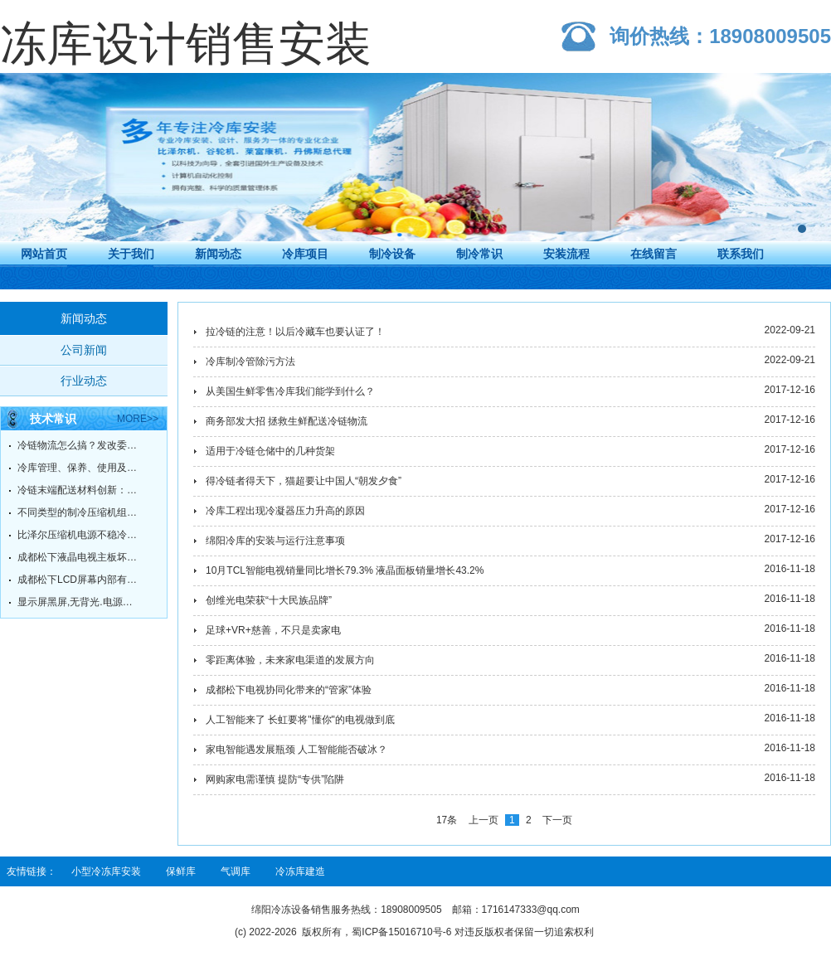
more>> (137, 419)
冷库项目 (305, 253)
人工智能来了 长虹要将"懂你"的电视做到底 (300, 719)
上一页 (483, 820)
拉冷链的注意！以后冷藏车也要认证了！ (295, 331)
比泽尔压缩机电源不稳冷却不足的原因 (79, 535)
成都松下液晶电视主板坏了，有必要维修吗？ (79, 557)
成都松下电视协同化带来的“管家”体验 (289, 690)
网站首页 (44, 253)
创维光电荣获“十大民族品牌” (269, 600)
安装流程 (566, 253)
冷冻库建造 (300, 871)
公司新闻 (84, 350)
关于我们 (131, 253)
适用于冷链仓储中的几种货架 (270, 451)
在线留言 (653, 253)
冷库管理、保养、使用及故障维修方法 (79, 467)
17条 (446, 820)
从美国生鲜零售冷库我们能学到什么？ (290, 391)
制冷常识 (479, 253)
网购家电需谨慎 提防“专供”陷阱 (275, 779)
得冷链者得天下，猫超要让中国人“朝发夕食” (303, 481)
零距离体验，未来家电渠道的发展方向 (290, 660)
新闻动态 (218, 253)
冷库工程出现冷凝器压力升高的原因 (285, 511)
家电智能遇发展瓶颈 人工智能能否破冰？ (296, 749)
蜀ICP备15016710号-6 (401, 932)
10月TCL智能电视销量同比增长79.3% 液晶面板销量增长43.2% (345, 570)
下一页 (557, 820)
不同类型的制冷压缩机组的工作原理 (79, 512)
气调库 (235, 871)
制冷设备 (392, 253)
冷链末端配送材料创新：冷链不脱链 (79, 490)
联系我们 (740, 253)
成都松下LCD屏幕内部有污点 (79, 579)
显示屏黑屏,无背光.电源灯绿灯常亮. (79, 602)
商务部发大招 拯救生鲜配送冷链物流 (286, 421)
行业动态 (84, 380)
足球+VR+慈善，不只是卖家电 (273, 630)
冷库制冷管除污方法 (250, 361)
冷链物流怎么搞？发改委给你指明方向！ (79, 445)
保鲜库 (181, 871)
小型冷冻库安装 (106, 871)
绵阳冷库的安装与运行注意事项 (275, 540)
